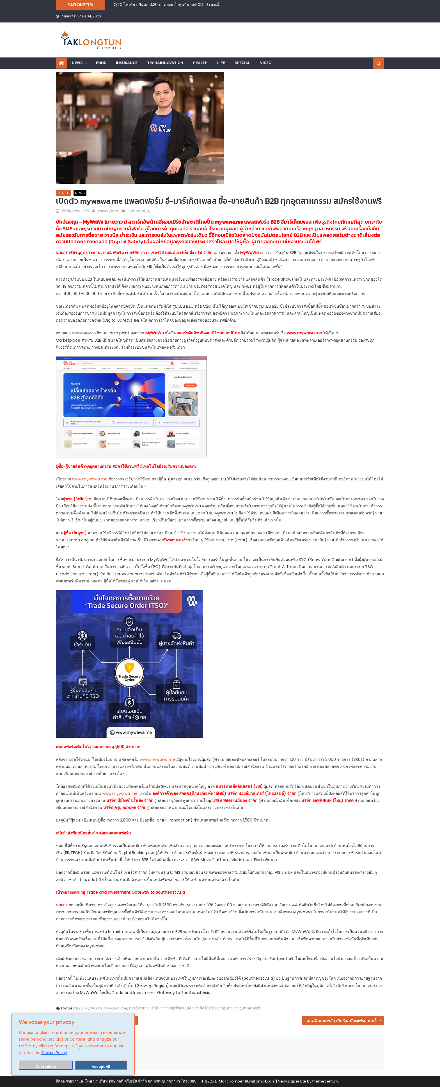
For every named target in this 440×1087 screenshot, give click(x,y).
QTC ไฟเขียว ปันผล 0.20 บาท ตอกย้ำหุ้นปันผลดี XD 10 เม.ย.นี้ (167, 4)
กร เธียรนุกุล (139, 1008)
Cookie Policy (54, 1053)
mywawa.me (229, 222)
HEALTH (200, 63)
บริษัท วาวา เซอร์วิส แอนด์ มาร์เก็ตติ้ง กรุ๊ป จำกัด (187, 1008)
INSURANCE (127, 63)
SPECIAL (242, 63)
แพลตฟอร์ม (252, 1008)
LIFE (221, 63)
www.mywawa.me (89, 479)
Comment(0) (139, 211)
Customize (46, 1067)
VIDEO (265, 63)
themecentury (325, 1081)
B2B (79, 1008)
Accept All (100, 1067)
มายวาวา (234, 1008)
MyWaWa (93, 1008)
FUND (101, 63)
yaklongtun (107, 211)
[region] (73, 1044)
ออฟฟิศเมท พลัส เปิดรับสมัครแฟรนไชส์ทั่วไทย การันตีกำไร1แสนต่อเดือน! (345, 1021)
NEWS (77, 63)
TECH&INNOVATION (165, 63)
